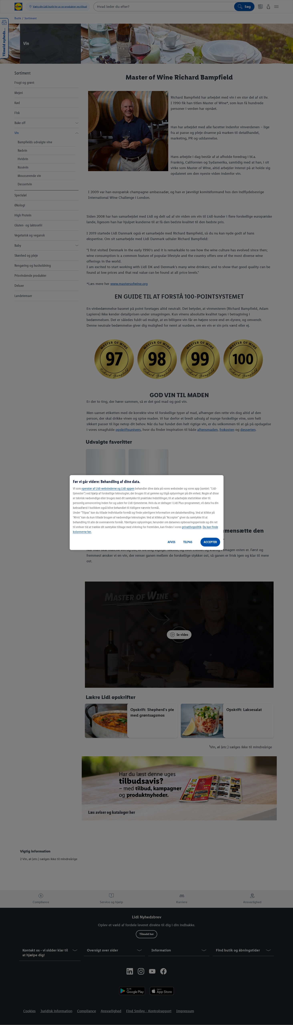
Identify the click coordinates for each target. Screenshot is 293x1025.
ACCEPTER (210, 542)
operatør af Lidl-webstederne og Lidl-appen (108, 488)
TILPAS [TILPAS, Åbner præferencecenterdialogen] (187, 542)
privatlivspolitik (191, 527)
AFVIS (171, 542)
